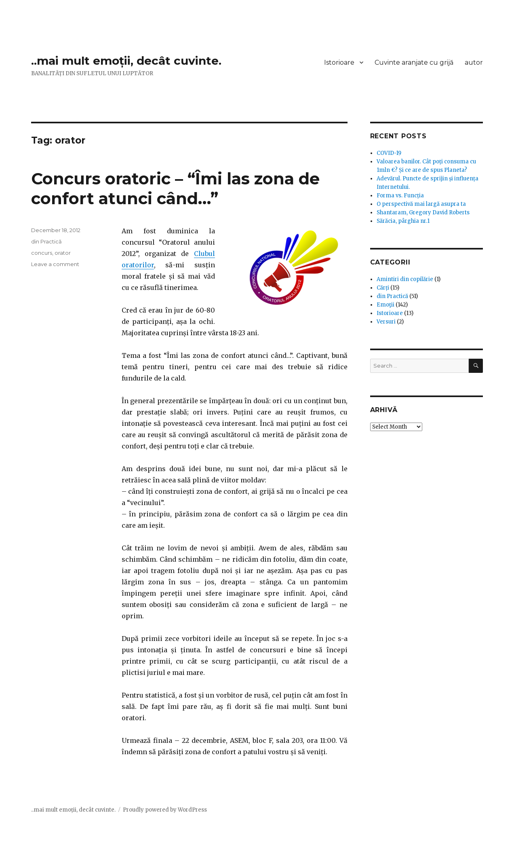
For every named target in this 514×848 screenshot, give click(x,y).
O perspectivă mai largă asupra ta (421, 204)
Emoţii (385, 304)
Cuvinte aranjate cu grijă (414, 62)
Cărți (383, 287)
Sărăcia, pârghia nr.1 (403, 221)
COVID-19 (389, 153)
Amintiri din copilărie (405, 279)
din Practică (46, 241)
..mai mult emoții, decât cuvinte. (126, 61)
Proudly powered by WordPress (165, 809)
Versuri (386, 321)
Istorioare (339, 62)
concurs (41, 253)
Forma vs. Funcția (400, 195)
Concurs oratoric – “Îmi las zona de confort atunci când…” (175, 188)
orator (63, 253)
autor (474, 62)
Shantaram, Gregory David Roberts (423, 212)
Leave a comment (55, 264)
